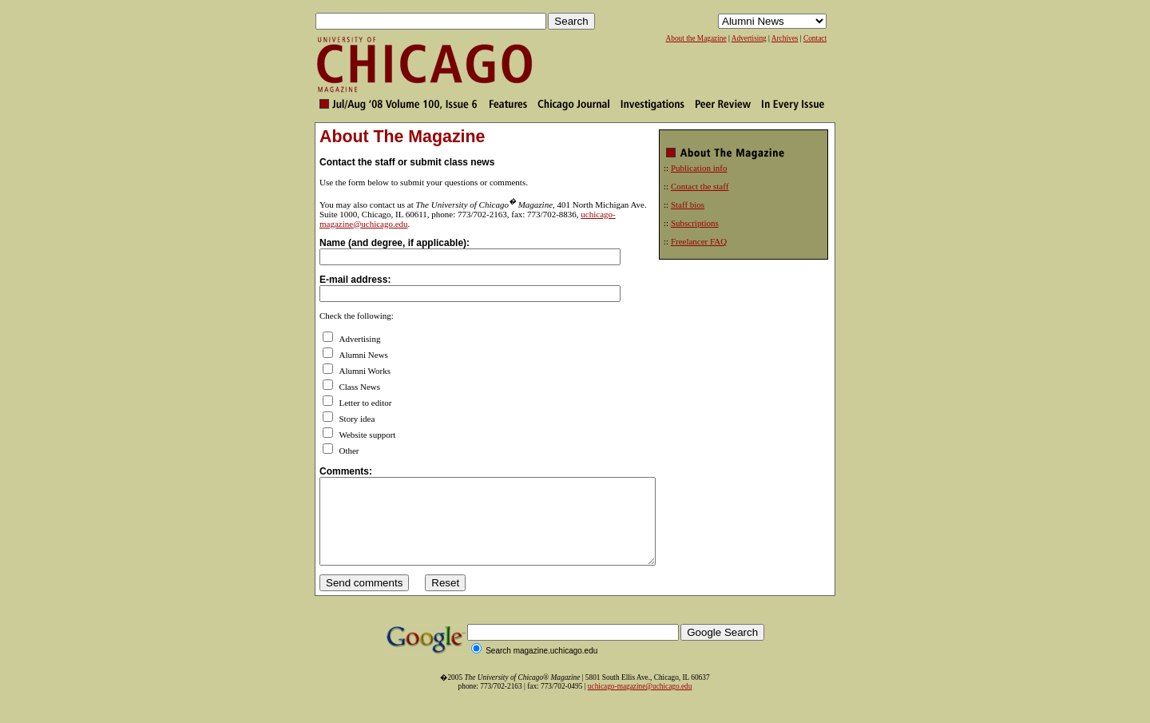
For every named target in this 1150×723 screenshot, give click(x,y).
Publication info (699, 168)
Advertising (749, 38)
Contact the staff (700, 186)
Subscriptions (695, 223)
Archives (785, 38)
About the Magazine (695, 38)
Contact (815, 38)
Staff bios (687, 204)
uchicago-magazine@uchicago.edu (640, 703)
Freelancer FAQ (699, 241)
